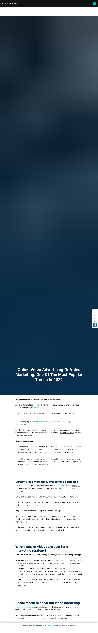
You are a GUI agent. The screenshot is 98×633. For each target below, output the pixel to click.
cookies (49, 625)
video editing (59, 486)
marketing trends (39, 408)
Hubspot (42, 422)
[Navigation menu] (94, 3)
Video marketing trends (24, 607)
